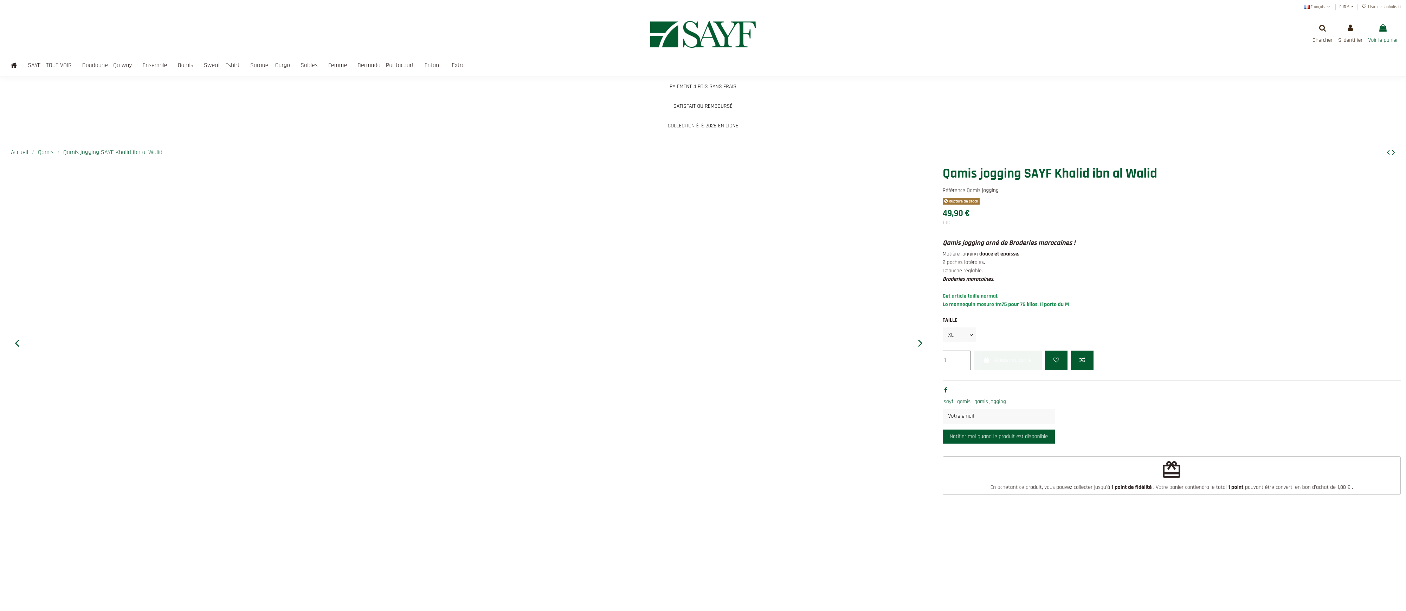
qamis (964, 401)
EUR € (1347, 6)
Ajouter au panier (1007, 360)
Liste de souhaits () (1381, 6)
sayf (948, 401)
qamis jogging (990, 401)
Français (1317, 6)
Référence (954, 190)
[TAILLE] (959, 334)
